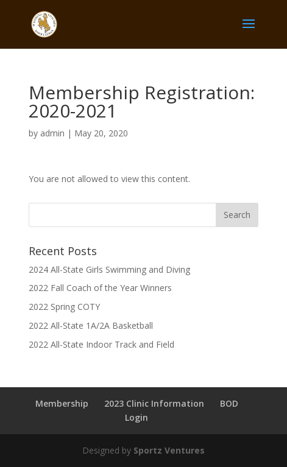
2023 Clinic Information (154, 403)
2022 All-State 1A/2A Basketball (91, 325)
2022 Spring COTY (64, 306)
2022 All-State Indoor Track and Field (101, 344)
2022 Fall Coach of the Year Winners (100, 287)
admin (52, 133)
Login (136, 417)
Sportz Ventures (169, 450)
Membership (61, 403)
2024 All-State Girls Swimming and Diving (109, 269)
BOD (229, 403)
